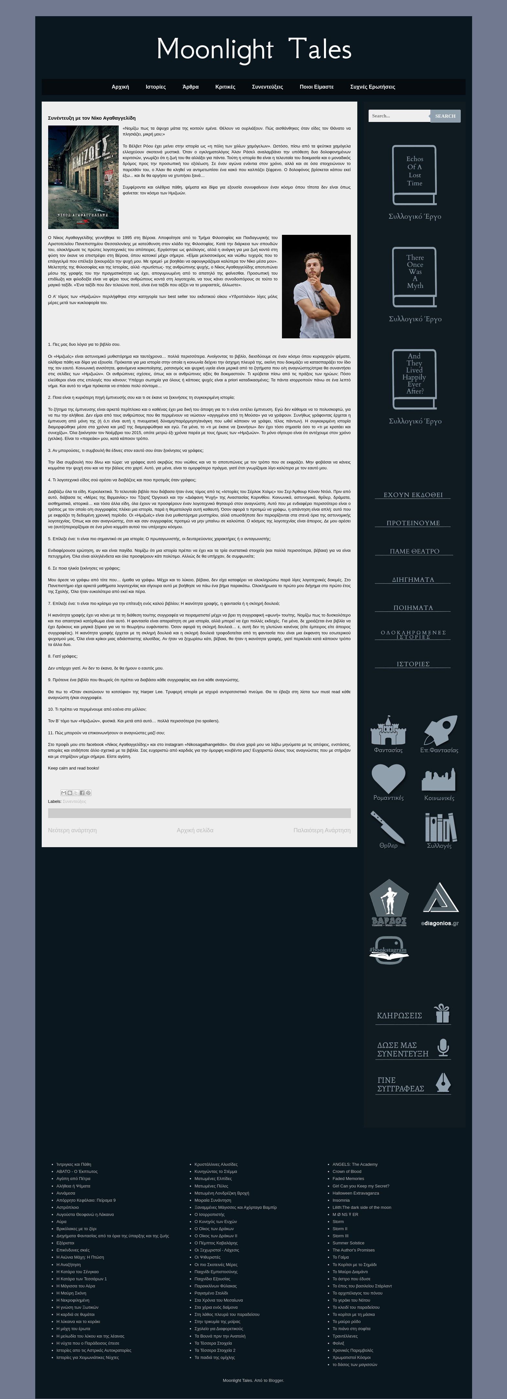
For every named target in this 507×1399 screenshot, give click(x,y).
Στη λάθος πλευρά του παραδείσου (227, 1314)
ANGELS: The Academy (355, 1164)
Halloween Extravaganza (356, 1193)
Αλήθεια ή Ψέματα (73, 1186)
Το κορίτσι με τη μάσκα (354, 1314)
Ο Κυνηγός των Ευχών (216, 1221)
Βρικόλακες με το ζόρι (76, 1228)
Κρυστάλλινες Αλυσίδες (216, 1164)
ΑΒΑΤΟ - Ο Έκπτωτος (77, 1171)
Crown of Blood (347, 1171)
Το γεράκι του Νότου (351, 1300)
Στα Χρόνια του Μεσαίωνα (219, 1300)
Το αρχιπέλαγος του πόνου (358, 1293)
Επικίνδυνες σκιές (73, 1250)
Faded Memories (348, 1178)
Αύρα (62, 1221)
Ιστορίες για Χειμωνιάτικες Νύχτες (88, 1357)
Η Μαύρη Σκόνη (71, 1293)
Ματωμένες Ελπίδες (213, 1178)
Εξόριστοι (65, 1243)
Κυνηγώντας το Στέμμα (216, 1171)
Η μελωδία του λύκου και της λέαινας (90, 1336)
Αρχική (120, 87)
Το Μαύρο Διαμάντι (350, 1271)
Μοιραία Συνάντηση (213, 1200)
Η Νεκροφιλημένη (73, 1300)
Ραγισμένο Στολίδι (211, 1293)
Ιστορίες (156, 87)
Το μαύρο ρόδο (347, 1321)
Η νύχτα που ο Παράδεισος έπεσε (88, 1343)
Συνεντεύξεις (267, 87)
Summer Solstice (348, 1243)
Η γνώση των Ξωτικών (78, 1307)
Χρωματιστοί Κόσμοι (352, 1357)
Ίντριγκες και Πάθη (74, 1164)
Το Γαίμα (341, 1257)
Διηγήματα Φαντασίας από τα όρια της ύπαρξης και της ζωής (113, 1235)
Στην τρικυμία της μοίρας (217, 1321)
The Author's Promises (354, 1250)
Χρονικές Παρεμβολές (353, 1350)
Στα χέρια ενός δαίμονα (216, 1307)
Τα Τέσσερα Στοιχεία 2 (215, 1350)
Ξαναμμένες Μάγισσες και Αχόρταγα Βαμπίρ (236, 1207)
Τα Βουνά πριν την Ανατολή (220, 1336)
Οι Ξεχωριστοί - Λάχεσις (217, 1250)
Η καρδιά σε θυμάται (76, 1314)
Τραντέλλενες (345, 1336)
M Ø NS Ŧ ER (345, 1214)
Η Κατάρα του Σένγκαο (78, 1271)
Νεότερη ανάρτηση (72, 830)
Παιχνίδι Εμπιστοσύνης (216, 1271)
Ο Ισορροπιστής (210, 1214)
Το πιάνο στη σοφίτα (352, 1328)
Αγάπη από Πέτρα (74, 1178)
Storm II (340, 1228)
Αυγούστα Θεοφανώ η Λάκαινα (85, 1214)
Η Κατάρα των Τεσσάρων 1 (82, 1278)
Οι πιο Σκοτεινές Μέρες (216, 1264)
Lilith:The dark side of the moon (362, 1207)
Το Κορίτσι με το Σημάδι (355, 1264)
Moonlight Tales (254, 48)
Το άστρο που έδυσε (352, 1278)
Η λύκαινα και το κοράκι (78, 1321)
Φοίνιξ (338, 1343)
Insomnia (341, 1200)
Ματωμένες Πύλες (211, 1186)
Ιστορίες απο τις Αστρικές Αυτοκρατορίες (94, 1350)
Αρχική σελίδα (195, 830)
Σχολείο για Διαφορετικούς (219, 1328)
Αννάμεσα (66, 1193)
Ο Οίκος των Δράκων (214, 1228)
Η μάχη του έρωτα (73, 1328)
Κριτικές (225, 87)
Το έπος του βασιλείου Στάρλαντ (362, 1286)
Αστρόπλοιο (68, 1207)
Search (446, 116)
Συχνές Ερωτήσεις (373, 87)
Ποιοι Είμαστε (317, 87)
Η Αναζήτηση (69, 1264)
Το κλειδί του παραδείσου (356, 1307)
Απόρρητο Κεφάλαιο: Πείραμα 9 (86, 1200)
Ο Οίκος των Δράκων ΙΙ (216, 1235)
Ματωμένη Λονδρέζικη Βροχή (222, 1193)
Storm (338, 1221)
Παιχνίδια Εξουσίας (212, 1278)
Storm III (341, 1235)
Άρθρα (191, 87)
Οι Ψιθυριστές (208, 1257)
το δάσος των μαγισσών (355, 1364)
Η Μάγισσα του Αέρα (76, 1286)
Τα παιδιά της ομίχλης (215, 1357)
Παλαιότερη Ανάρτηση (322, 830)
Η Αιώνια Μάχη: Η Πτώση (80, 1257)
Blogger (276, 1380)
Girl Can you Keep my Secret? (361, 1186)
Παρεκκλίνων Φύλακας (216, 1286)
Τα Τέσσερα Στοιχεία (213, 1343)
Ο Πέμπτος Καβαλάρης (216, 1243)
